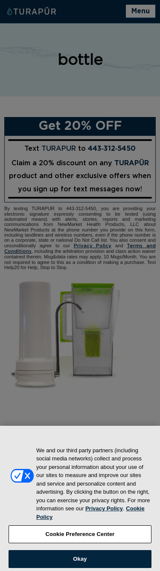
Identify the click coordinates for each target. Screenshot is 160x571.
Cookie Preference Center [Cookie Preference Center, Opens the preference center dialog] (79, 538)
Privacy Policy (104, 512)
